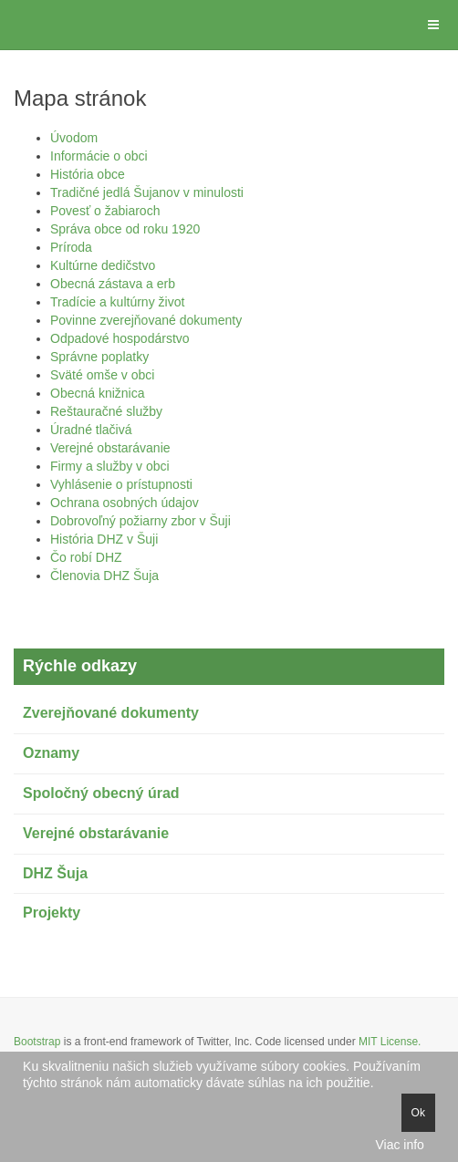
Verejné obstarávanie (110, 448)
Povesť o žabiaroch (105, 210)
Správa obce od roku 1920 (125, 229)
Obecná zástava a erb (112, 283)
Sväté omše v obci (102, 375)
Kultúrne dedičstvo (102, 265)
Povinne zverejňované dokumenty (146, 320)
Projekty (51, 912)
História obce (87, 174)
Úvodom (74, 137)
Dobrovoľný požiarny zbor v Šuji (140, 521)
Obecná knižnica (97, 393)
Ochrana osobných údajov (124, 502)
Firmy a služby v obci (110, 466)
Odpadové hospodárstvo (120, 338)
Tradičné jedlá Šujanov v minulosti (147, 192)
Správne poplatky (99, 356)
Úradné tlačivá (91, 429)
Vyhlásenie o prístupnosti (121, 484)
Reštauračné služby (106, 411)
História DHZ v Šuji (104, 539)
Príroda (71, 247)
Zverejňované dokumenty (111, 713)
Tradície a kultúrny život (117, 302)
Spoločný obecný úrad (101, 793)
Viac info (399, 1144)
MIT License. (390, 1041)
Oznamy (51, 753)
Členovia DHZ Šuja (104, 575)
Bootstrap (37, 1041)
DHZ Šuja (55, 873)
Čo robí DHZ (86, 557)
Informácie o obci (99, 156)
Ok (418, 1112)
